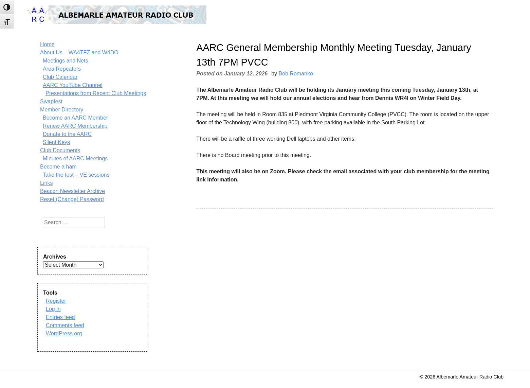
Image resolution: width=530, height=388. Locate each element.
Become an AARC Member (75, 118)
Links (46, 183)
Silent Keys (56, 142)
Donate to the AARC (67, 134)
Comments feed (65, 325)
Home (47, 44)
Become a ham (58, 167)
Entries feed (60, 317)
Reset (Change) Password (72, 199)
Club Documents (60, 150)
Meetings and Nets (65, 61)
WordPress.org (64, 333)
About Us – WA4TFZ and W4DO (79, 52)
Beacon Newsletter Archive (72, 191)
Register (56, 301)
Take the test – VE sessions (76, 175)
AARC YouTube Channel (73, 85)
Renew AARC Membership (75, 126)
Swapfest (51, 101)
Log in (53, 309)
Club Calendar (60, 77)
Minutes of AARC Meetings (75, 158)
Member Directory (61, 109)
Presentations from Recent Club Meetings (95, 93)
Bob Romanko (295, 73)
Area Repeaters (62, 69)
